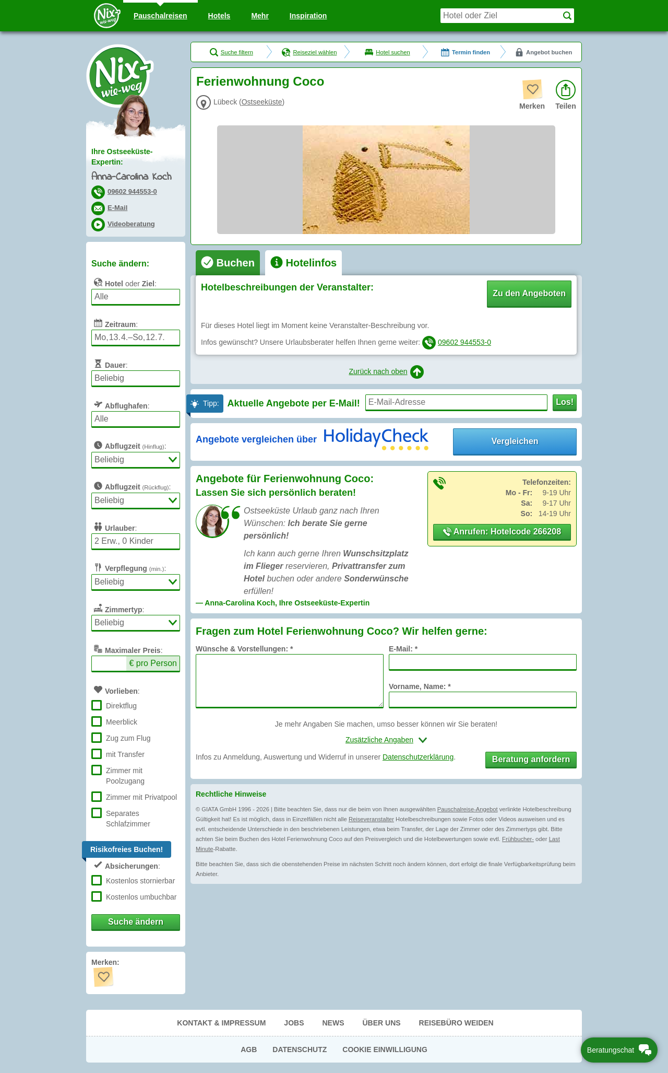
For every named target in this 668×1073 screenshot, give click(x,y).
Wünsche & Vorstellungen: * (244, 649)
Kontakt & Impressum (221, 1023)
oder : (124, 282)
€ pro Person (153, 663)
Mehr (259, 15)
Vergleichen (515, 441)
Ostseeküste (262, 102)
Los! (565, 402)
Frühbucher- (518, 839)
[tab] (228, 262)
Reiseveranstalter (371, 819)
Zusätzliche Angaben (379, 740)
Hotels (219, 15)
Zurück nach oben (386, 372)
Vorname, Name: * (420, 686)
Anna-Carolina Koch (131, 177)
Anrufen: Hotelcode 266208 (502, 531)
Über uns (381, 1023)
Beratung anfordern (531, 759)
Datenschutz (299, 1049)
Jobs (294, 1023)
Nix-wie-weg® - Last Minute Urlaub (120, 76)
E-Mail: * (403, 649)
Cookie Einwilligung (384, 1049)
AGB (249, 1049)
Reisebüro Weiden (456, 1023)
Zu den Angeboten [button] (529, 293)
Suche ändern (135, 921)
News (333, 1023)
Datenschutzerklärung (418, 757)
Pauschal (160, 15)
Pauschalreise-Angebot (467, 809)
